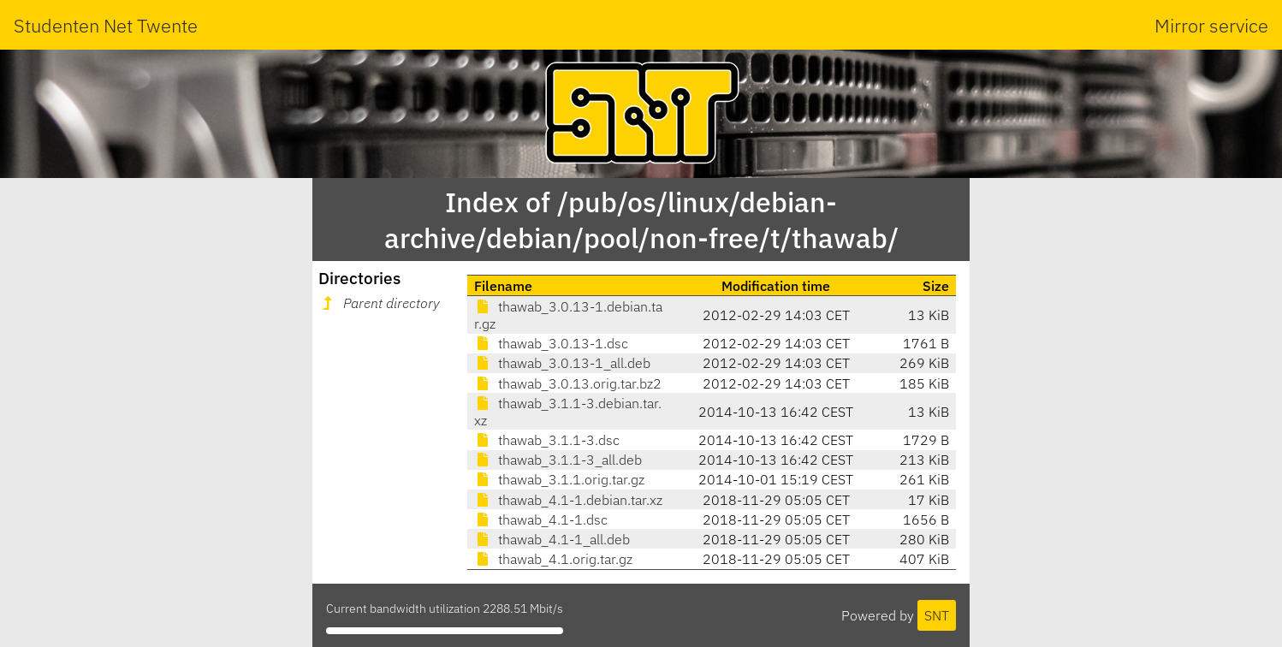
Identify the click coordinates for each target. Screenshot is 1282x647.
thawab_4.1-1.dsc (541, 519)
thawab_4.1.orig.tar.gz (553, 558)
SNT (936, 615)
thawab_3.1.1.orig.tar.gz (559, 479)
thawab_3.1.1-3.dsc (547, 439)
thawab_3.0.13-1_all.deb (562, 362)
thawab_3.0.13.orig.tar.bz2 (568, 383)
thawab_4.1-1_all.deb (552, 539)
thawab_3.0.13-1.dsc (551, 343)
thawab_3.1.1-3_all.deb (558, 459)
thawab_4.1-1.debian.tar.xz (568, 499)
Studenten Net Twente (106, 25)
